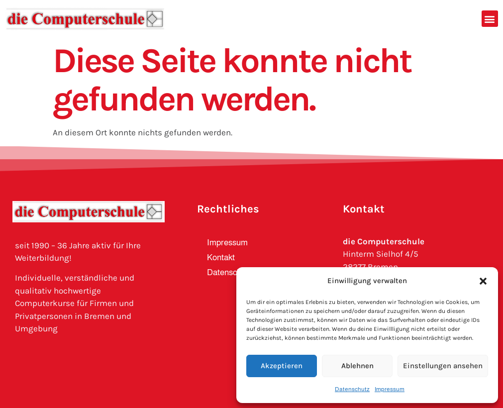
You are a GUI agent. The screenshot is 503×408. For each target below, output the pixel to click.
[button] (483, 281)
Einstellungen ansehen (443, 365)
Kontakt (221, 257)
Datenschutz (352, 389)
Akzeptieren (281, 365)
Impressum (389, 389)
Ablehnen (357, 365)
